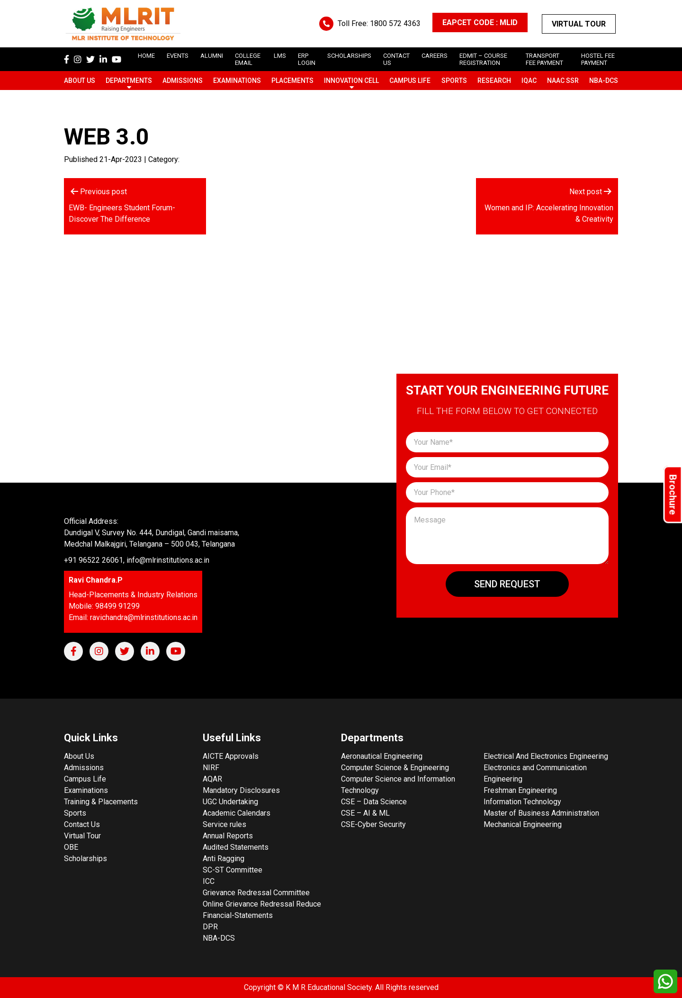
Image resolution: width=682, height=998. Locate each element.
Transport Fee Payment (544, 59)
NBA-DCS (603, 80)
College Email (247, 59)
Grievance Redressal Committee (256, 892)
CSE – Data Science (374, 801)
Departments (129, 80)
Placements (292, 80)
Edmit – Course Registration (483, 59)
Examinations (237, 80)
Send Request (507, 584)
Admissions (182, 80)
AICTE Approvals (231, 756)
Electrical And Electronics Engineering (546, 756)
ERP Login (306, 59)
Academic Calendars (236, 813)
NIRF (211, 767)
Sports (454, 80)
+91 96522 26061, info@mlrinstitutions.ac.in (136, 560)
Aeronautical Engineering (381, 756)
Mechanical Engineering (523, 824)
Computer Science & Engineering (395, 767)
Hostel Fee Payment (598, 59)
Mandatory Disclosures (241, 790)
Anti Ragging (223, 858)
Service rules (224, 824)
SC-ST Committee (232, 869)
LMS (280, 55)
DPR (210, 926)
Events (177, 55)
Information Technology (522, 801)
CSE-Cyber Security (373, 824)
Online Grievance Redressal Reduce (262, 903)
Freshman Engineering (520, 790)
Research (494, 80)
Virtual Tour (579, 23)
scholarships (349, 55)
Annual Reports (228, 835)
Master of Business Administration (541, 813)
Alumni (211, 55)
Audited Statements (236, 847)
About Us (79, 80)
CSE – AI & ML (365, 813)
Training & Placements (101, 801)
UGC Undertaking (230, 801)
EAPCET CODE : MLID (480, 22)
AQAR (212, 778)
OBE (71, 847)
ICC (209, 881)
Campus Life (410, 80)
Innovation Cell (351, 80)
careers (435, 55)
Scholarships (85, 858)
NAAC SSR (563, 80)
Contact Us (82, 824)
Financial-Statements (238, 915)
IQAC (529, 80)
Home (146, 55)
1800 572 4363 (395, 23)
